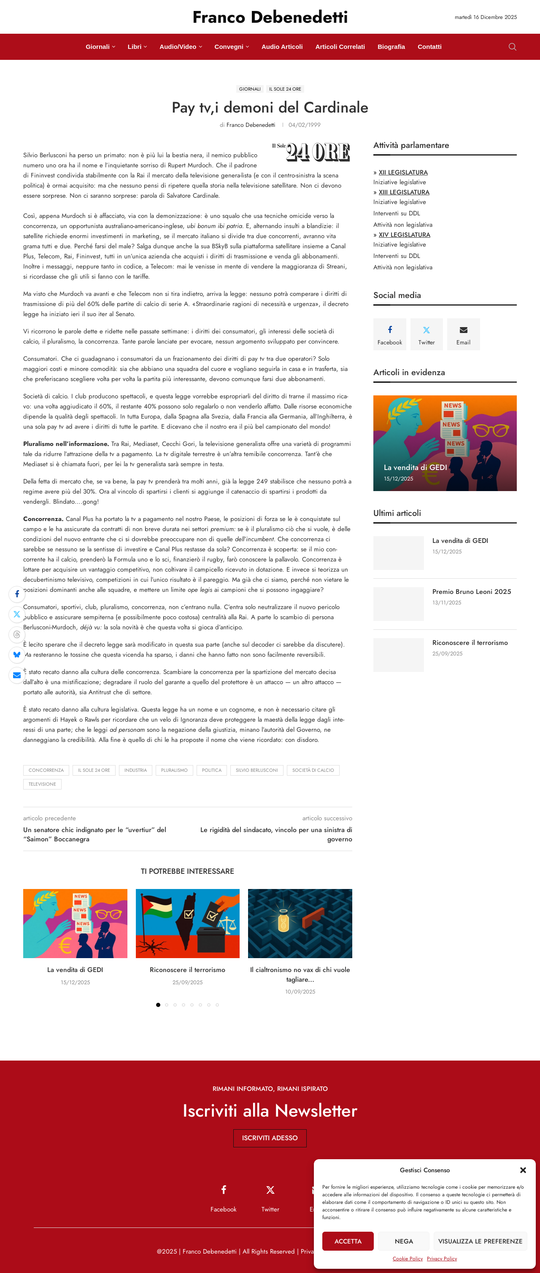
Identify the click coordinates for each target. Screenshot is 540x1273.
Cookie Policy (408, 1258)
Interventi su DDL (396, 213)
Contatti (430, 46)
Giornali (98, 46)
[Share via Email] (16, 675)
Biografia (391, 46)
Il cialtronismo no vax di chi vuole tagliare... (300, 974)
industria (135, 770)
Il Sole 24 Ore (94, 770)
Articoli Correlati (340, 46)
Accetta (348, 1241)
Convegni (229, 46)
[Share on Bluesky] (16, 655)
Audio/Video (177, 46)
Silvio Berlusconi (257, 770)
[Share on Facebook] (16, 594)
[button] (523, 1170)
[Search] (512, 47)
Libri (135, 46)
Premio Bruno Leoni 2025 (471, 591)
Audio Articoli (282, 46)
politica (211, 770)
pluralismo (174, 770)
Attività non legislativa (402, 224)
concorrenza (46, 770)
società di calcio (313, 770)
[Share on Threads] (16, 634)
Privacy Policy (442, 1258)
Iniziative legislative (399, 182)
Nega (404, 1241)
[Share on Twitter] (16, 614)
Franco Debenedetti (251, 125)
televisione (42, 784)
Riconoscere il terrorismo (187, 970)
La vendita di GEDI (75, 970)
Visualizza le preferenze (480, 1241)
